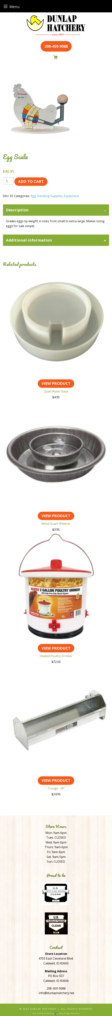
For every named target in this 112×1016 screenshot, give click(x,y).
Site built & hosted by (55, 1013)
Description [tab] (17, 209)
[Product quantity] (8, 181)
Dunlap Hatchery (43, 1008)
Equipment (71, 196)
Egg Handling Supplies (46, 196)
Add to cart (31, 181)
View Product (56, 383)
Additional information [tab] (29, 240)
